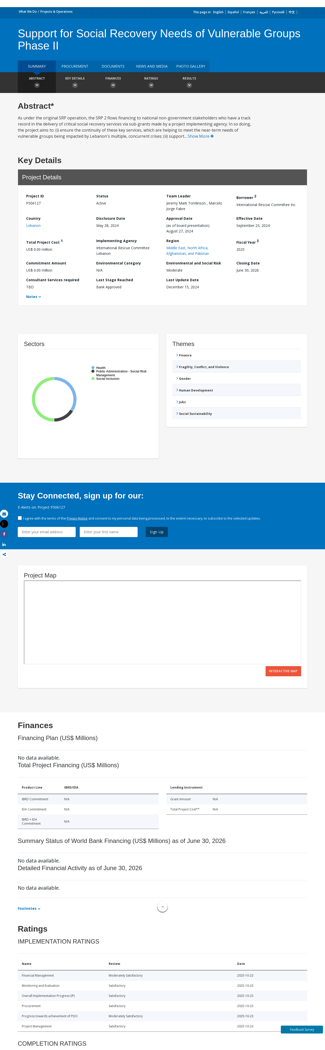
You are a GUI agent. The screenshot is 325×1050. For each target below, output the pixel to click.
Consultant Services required (52, 279)
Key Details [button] (75, 83)
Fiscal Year (247, 241)
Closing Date (248, 263)
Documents (113, 66)
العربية (263, 12)
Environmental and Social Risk (193, 263)
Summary (37, 66)
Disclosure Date (110, 218)
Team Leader (178, 196)
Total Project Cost (44, 241)
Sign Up (157, 531)
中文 (292, 12)
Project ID (35, 196)
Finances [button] (113, 83)
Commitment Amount (46, 263)
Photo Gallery (190, 66)
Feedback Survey (302, 1029)
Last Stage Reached (114, 279)
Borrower (246, 197)
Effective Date (249, 218)
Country (33, 218)
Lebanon (33, 225)
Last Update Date (182, 279)
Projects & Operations (56, 11)
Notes (31, 296)
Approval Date (179, 218)
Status (102, 196)
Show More (201, 136)
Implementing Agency (116, 240)
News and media (152, 66)
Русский (278, 12)
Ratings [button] (151, 83)
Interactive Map (283, 671)
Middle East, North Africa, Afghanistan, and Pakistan (187, 250)
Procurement (74, 66)
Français (249, 12)
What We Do (28, 11)
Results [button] (189, 83)
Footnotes (27, 908)
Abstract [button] (37, 83)
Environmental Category (118, 263)
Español (233, 12)
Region (172, 240)
